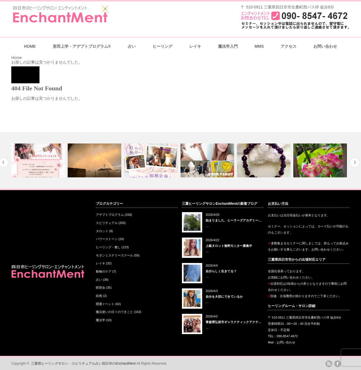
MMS (259, 46)
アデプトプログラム (110, 214)
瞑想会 (100, 287)
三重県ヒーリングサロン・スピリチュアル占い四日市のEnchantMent (83, 363)
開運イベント (105, 304)
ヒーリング (162, 46)
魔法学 (100, 320)
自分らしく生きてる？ (221, 271)
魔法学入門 (228, 46)
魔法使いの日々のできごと (114, 312)
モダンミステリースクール (114, 255)
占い (132, 46)
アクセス (288, 46)
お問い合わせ (325, 46)
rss (328, 363)
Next (355, 162)
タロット (102, 231)
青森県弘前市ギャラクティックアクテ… (233, 322)
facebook (337, 363)
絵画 (99, 295)
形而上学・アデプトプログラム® (82, 46)
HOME (30, 46)
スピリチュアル (107, 223)
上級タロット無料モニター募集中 (229, 245)
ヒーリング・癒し (108, 247)
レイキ (195, 46)
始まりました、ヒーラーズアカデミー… (233, 220)
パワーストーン (107, 239)
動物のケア (103, 271)
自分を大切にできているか (224, 296)
